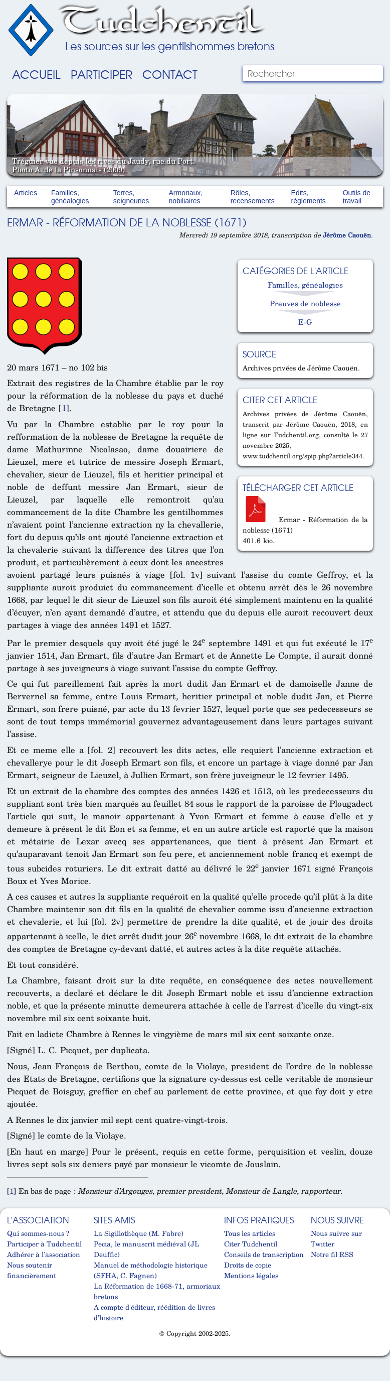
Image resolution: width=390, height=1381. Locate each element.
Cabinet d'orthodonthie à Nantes (12, 1351)
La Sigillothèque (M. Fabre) (138, 1233)
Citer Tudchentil (250, 1243)
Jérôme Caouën (347, 235)
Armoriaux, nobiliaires (186, 197)
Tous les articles (249, 1233)
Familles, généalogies (70, 197)
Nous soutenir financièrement (31, 1270)
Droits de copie (247, 1265)
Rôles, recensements (253, 197)
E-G (305, 321)
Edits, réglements (308, 197)
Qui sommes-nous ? (38, 1233)
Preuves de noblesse (305, 303)
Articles (25, 193)
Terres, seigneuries (131, 197)
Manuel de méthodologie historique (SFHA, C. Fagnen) (151, 1270)
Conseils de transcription (264, 1254)
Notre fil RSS (332, 1254)
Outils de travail (356, 197)
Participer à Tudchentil (44, 1243)
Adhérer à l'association (43, 1254)
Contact (170, 73)
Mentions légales (251, 1275)
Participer (101, 73)
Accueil (36, 73)
